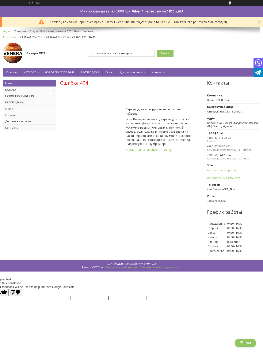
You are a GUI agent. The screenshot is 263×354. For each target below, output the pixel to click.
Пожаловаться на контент (122, 267)
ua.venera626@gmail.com (223, 178)
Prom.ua (151, 263)
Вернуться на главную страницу (149, 150)
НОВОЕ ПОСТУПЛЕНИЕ (59, 72)
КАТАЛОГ (30, 72)
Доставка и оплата (132, 72)
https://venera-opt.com (222, 170)
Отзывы (10, 115)
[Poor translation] (15, 292)
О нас (109, 72)
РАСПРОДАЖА (90, 72)
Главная (11, 72)
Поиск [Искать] (165, 53)
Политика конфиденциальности (161, 267)
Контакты (158, 72)
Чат (245, 343)
